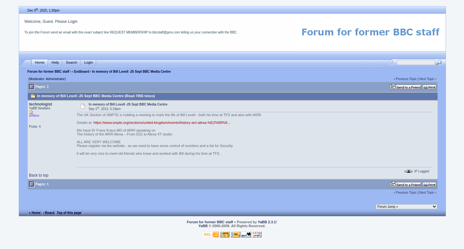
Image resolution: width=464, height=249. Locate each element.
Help (55, 63)
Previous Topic (406, 79)
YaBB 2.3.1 (267, 222)
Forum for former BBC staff (48, 71)
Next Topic (426, 79)
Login (72, 21)
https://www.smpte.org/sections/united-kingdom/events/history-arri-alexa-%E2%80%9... (161, 122)
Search (72, 63)
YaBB (203, 226)
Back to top (38, 175)
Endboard (81, 71)
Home (40, 63)
